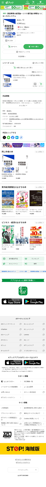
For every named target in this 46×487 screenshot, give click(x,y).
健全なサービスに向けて (32, 413)
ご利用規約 (4, 408)
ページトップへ (23, 470)
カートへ (14, 46)
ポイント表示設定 (30, 392)
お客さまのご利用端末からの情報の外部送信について (33, 424)
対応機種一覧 (28, 381)
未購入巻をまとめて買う (24, 67)
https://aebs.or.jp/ (20, 439)
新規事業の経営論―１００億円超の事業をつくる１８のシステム (27, 76)
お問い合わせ (5, 392)
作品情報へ (22, 56)
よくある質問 (28, 387)
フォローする (23, 20)
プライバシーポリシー (8, 413)
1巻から (34, 72)
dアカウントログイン (8, 397)
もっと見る (39, 151)
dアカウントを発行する (23, 459)
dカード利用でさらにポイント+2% (25, 32)
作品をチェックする (24, 52)
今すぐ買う (35, 46)
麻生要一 (19, 20)
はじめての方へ (7, 381)
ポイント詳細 (21, 29)
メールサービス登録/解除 (9, 387)
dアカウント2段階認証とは (9, 418)
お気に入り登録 (39, 63)
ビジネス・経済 (13, 116)
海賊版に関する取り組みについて (10, 424)
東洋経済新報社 (12, 113)
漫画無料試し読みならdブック (9, 271)
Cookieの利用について (31, 418)
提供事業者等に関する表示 (33, 408)
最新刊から (40, 72)
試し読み (10, 40)
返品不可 (19, 35)
